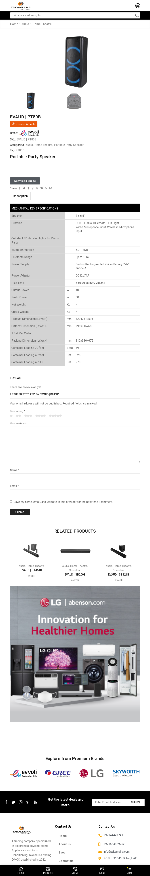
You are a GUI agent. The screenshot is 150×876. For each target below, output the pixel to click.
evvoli (31, 575)
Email (14, 485)
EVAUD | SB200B (75, 574)
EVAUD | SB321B (118, 574)
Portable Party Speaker (69, 144)
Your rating (17, 410)
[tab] (20, 195)
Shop (62, 852)
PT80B (20, 149)
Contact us (66, 860)
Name (14, 469)
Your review (18, 423)
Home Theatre (42, 24)
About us (65, 843)
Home (14, 24)
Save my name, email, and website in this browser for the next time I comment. (63, 501)
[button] (25, 180)
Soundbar (75, 569)
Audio (25, 24)
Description (20, 195)
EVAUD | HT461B (31, 569)
